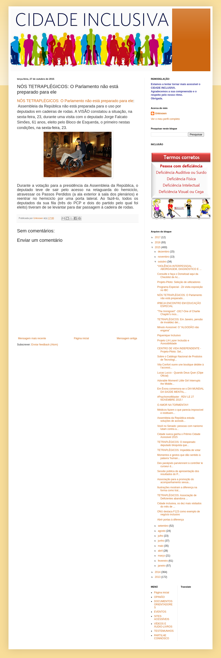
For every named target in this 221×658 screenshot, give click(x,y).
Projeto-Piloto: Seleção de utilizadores (178, 282)
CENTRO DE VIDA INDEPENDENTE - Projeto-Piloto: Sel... (179, 350)
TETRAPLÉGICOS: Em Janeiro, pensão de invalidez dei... (180, 321)
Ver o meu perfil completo (165, 118)
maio (161, 545)
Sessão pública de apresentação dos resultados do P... (178, 473)
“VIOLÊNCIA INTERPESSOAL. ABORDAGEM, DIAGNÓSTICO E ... (179, 268)
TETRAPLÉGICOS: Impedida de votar (178, 450)
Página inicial (81, 338)
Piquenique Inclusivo (169, 335)
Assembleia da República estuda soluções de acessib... (175, 419)
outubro (162, 261)
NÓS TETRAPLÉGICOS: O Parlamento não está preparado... (179, 297)
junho (161, 540)
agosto (162, 530)
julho (161, 535)
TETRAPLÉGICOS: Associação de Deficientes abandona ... (177, 497)
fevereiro (163, 560)
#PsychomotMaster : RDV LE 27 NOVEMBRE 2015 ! (175, 398)
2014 (158, 572)
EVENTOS (160, 611)
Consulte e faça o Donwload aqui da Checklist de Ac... (177, 275)
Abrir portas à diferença (170, 519)
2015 (158, 247)
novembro (164, 256)
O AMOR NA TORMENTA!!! (172, 404)
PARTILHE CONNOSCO (161, 637)
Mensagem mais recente (32, 338)
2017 (158, 237)
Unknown (161, 113)
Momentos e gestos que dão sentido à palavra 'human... (178, 456)
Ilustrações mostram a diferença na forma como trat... (177, 489)
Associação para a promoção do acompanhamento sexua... (175, 481)
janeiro (162, 565)
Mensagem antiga (127, 338)
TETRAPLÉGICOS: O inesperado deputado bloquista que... (176, 443)
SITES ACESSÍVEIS (161, 618)
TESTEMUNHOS (164, 630)
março (162, 555)
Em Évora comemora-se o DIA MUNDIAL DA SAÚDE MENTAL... (180, 390)
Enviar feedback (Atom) (44, 344)
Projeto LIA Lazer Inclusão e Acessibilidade (173, 342)
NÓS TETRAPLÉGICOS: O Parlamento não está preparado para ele (75, 101)
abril (160, 550)
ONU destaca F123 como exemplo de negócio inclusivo (178, 513)
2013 (158, 576)
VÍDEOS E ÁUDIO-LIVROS (163, 625)
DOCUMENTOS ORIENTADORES (163, 604)
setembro (163, 525)
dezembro (164, 251)
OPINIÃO (159, 597)
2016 (158, 242)
